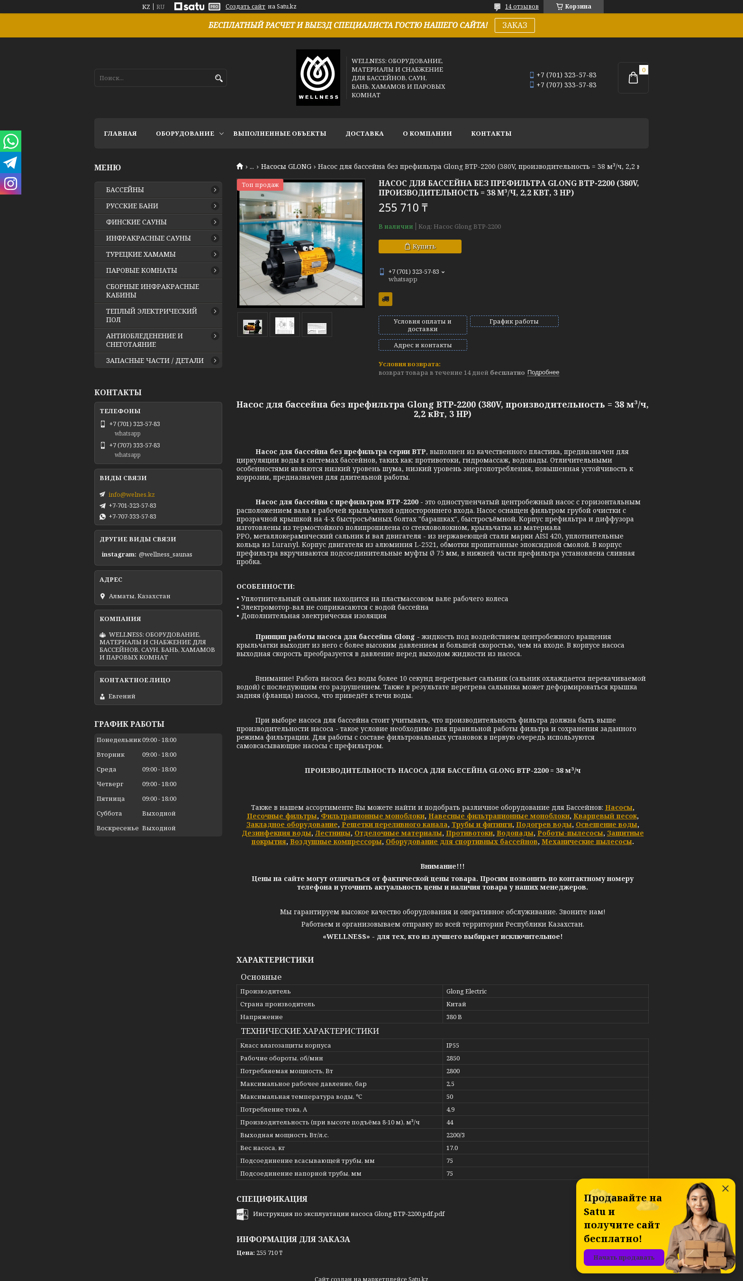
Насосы (619, 791)
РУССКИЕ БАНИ (132, 206)
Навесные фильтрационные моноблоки (499, 799)
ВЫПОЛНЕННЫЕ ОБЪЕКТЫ (279, 133)
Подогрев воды (544, 808)
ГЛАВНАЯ (120, 133)
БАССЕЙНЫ (125, 190)
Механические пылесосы (587, 825)
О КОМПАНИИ (427, 133)
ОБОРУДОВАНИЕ (185, 133)
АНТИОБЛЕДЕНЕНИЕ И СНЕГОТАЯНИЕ (144, 340)
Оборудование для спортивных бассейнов (462, 825)
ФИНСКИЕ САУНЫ (136, 222)
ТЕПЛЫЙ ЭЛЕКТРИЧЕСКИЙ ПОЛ (151, 315)
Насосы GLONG (286, 166)
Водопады (515, 816)
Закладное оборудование (292, 808)
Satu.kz (418, 1263)
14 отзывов (522, 6)
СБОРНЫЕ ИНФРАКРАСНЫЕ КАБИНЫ (152, 290)
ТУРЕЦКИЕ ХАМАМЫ (141, 254)
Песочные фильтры (282, 799)
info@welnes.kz (132, 494)
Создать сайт (245, 6)
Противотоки (469, 816)
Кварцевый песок (605, 799)
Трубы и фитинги (482, 808)
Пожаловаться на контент (556, 1272)
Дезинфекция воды (276, 816)
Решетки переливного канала (395, 808)
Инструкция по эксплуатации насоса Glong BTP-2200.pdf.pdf (348, 1197)
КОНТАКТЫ (491, 133)
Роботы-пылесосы (570, 816)
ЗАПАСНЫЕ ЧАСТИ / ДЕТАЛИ (155, 360)
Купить (424, 246)
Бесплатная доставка (385, 299)
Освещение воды (606, 808)
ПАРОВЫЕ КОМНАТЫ (141, 270)
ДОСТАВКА (364, 133)
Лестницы (333, 816)
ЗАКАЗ (514, 25)
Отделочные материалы (398, 816)
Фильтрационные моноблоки (373, 799)
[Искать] (218, 78)
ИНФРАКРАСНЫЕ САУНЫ (148, 238)
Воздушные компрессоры (336, 825)
